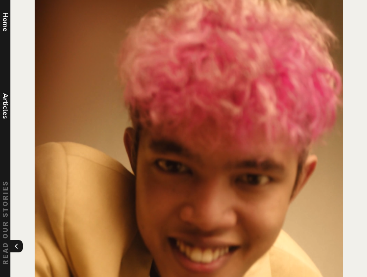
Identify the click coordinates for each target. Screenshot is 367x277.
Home (5, 22)
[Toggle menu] (16, 246)
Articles (5, 106)
